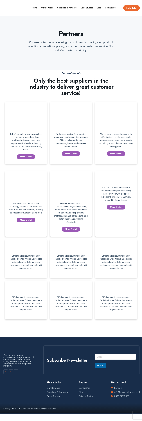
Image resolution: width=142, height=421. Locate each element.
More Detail (26, 157)
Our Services (47, 5)
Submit (100, 372)
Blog (100, 5)
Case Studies (87, 5)
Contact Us (37, 10)
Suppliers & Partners (67, 5)
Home (34, 5)
